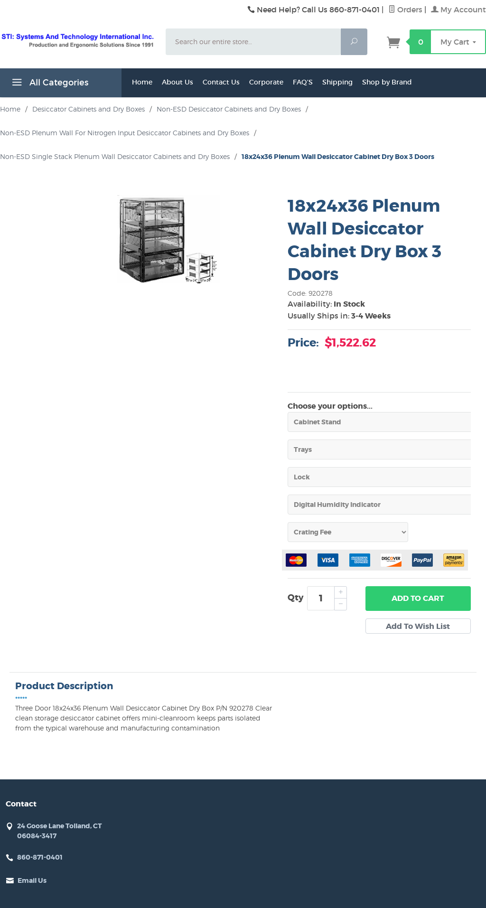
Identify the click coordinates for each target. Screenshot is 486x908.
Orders (405, 9)
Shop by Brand (387, 82)
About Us (177, 82)
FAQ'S (303, 82)
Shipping (337, 82)
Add (418, 598)
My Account (458, 9)
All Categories (48, 84)
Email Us (32, 880)
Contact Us (221, 82)
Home (142, 82)
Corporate (266, 82)
